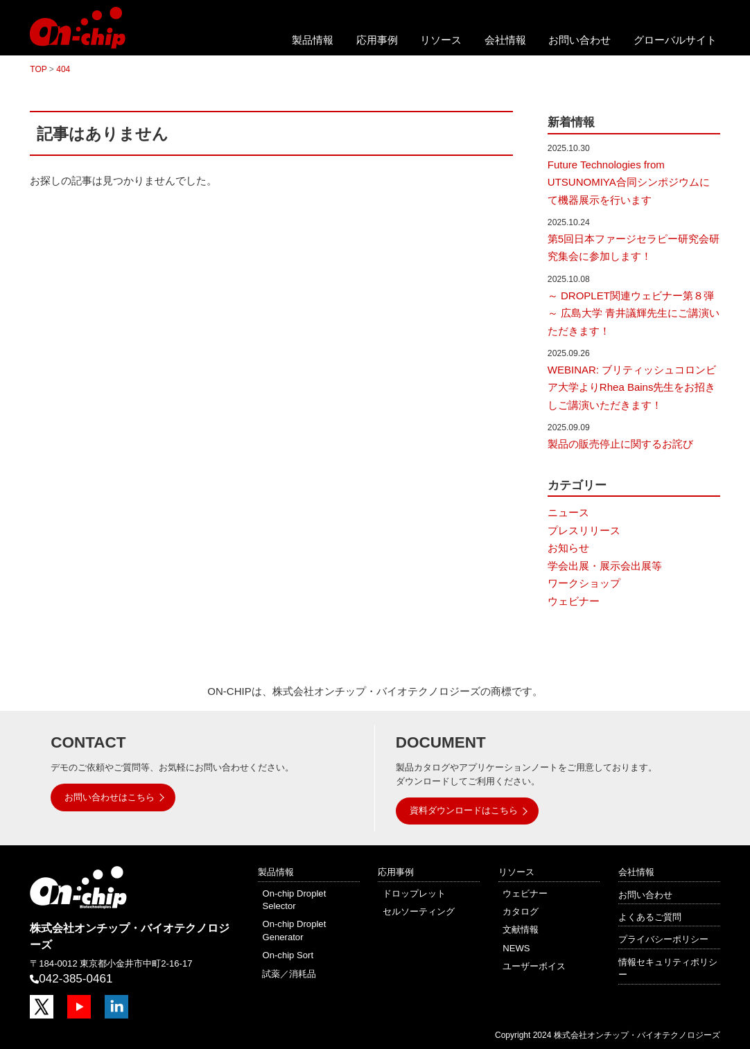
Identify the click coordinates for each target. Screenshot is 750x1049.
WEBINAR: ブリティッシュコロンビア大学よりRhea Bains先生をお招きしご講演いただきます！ (632, 387)
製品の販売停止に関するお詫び (620, 444)
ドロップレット (414, 893)
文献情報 (521, 929)
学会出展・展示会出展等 (605, 566)
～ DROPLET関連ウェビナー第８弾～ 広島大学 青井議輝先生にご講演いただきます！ (634, 313)
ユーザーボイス (534, 966)
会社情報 (505, 40)
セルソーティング (419, 911)
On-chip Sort (287, 955)
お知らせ (568, 548)
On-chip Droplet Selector (294, 899)
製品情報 (312, 40)
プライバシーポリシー (663, 939)
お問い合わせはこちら (109, 797)
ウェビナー (574, 601)
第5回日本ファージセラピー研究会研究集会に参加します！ (634, 248)
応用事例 (377, 40)
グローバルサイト (675, 40)
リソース (441, 40)
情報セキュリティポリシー (667, 968)
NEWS (516, 948)
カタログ (521, 911)
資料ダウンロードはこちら (464, 810)
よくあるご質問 (649, 917)
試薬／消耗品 (289, 974)
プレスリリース (584, 530)
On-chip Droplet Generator (294, 930)
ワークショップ (584, 583)
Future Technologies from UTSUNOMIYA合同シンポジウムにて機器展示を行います (629, 182)
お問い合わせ (579, 40)
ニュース (568, 512)
